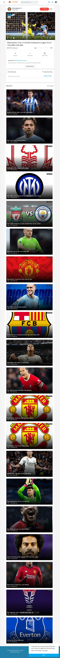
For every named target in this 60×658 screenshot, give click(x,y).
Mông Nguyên (17, 8)
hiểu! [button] (43, 655)
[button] (56, 2)
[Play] (8, 37)
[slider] (26, 37)
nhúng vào (30, 53)
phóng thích (47, 75)
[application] (30, 25)
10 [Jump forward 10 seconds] (46, 37)
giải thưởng (45, 53)
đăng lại (15, 53)
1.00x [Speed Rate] (44, 37)
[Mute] (49, 37)
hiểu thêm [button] (45, 650)
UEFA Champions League (20, 59)
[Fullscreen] (52, 37)
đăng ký (44, 9)
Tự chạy (51, 85)
